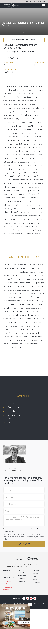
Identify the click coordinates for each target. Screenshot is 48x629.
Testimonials (22, 575)
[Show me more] (24, 32)
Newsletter (36, 582)
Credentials (21, 578)
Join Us (35, 579)
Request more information (24, 40)
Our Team (21, 572)
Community (21, 581)
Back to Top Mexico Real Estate (35, 1)
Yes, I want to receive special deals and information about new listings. (23, 530)
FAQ (34, 576)
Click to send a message (8, 588)
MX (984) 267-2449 (9, 577)
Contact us (8, 582)
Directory (36, 570)
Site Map (36, 573)
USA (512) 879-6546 (7, 573)
